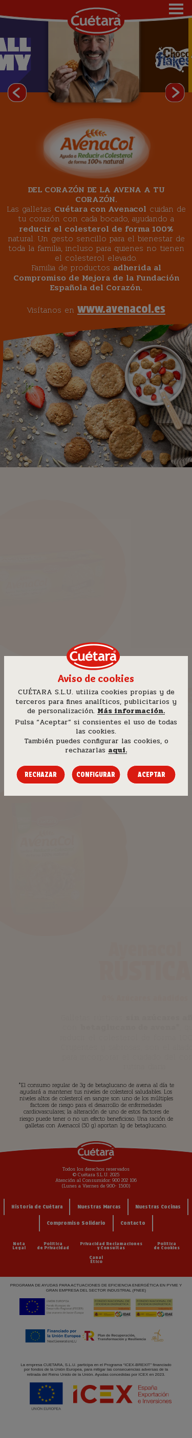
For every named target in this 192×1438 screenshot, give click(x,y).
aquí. (117, 750)
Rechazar (41, 774)
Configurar (95, 774)
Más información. (131, 711)
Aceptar (151, 774)
